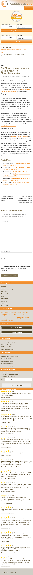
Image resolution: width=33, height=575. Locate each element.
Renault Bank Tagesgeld (7, 513)
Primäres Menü (31, 8)
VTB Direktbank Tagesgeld (8, 478)
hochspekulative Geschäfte (19, 136)
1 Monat (24, 27)
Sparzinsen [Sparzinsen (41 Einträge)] (8, 317)
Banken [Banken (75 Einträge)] (2, 312)
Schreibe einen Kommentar (21, 76)
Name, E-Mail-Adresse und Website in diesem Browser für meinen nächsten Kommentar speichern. (16, 268)
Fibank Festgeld (5, 541)
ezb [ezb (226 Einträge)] (27, 312)
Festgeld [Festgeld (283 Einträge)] (4, 315)
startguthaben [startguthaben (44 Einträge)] (12, 317)
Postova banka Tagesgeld (7, 433)
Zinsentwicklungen (6, 306)
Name (3, 244)
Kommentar (5, 221)
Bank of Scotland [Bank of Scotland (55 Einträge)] (8, 312)
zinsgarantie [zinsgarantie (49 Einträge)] (3, 320)
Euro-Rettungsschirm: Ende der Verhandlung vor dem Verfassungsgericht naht (24, 199)
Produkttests (4, 298)
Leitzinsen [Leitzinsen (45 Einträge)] (28, 315)
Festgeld (3, 286)
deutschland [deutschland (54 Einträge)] (14, 312)
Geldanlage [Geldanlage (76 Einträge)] (10, 315)
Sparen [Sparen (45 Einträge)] (4, 317)
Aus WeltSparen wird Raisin (20, 171)
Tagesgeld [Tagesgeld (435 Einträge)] (19, 317)
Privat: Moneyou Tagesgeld (8, 491)
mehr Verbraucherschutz (8, 126)
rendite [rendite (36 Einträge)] (2, 317)
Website (3, 259)
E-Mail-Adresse (6, 251)
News (2, 52)
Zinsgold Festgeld (5, 422)
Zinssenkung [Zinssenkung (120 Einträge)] (9, 320)
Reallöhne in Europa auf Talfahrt (9, 198)
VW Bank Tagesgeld (6, 447)
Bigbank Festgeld (5, 397)
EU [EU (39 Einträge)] (24, 312)
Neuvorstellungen (6, 294)
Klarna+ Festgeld (5, 528)
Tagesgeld (4, 303)
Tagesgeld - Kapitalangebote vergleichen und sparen (14, 49)
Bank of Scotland (5, 566)
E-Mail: (3, 380)
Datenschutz (13, 572)
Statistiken (4, 301)
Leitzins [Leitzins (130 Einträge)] (24, 315)
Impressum (5, 572)
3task (11, 76)
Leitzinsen (4, 291)
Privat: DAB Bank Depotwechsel (10, 467)
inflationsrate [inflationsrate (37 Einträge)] (20, 315)
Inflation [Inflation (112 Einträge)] (15, 315)
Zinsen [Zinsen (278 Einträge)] (26, 317)
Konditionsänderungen (7, 289)
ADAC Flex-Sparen (6, 455)
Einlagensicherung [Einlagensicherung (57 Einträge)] (20, 312)
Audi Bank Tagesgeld (6, 503)
